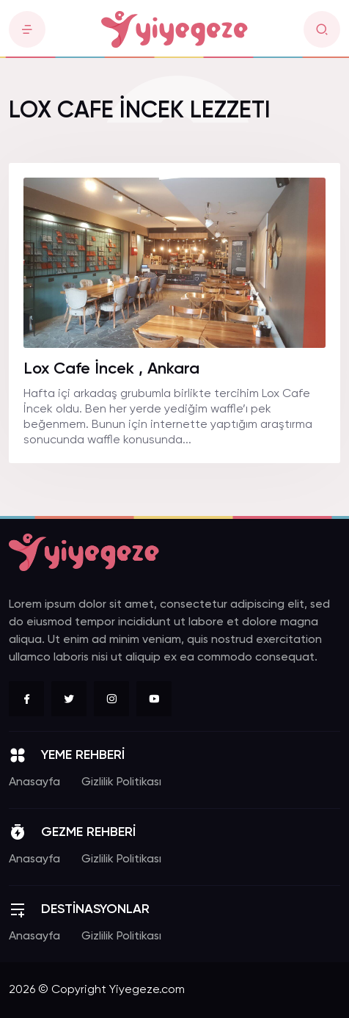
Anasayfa (34, 782)
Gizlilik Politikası (121, 782)
